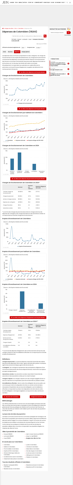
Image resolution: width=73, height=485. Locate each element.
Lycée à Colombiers (31, 444)
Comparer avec (31, 47)
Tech (16, 2)
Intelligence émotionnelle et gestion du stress (58, 74)
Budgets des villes (9, 28)
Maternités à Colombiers (32, 448)
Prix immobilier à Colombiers (11, 448)
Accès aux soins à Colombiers (34, 453)
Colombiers (20, 28)
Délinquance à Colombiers (33, 455)
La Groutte (24, 39)
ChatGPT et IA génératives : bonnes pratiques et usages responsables (58, 63)
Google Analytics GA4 (56, 69)
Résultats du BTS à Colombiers (34, 467)
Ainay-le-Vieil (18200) (31, 436)
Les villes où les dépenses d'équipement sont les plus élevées (29, 317)
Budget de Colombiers (38, 396)
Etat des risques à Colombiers (34, 450)
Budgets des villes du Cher (33, 438)
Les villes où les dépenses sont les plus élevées (33, 72)
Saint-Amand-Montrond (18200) (34, 434)
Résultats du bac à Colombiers (12, 468)
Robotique (46, 2)
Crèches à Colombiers (32, 446)
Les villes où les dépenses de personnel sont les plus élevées (29, 178)
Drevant (19, 39)
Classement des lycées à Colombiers (13, 458)
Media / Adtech (23, 2)
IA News (12, 2)
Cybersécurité (38, 2)
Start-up (30, 2)
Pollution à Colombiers (32, 457)
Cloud (52, 2)
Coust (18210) (7, 438)
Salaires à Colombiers (9, 446)
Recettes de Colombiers (11, 396)
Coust (30, 39)
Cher (15, 28)
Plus (63, 2)
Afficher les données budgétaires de (11, 47)
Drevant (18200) (8, 434)
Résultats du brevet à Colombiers (35, 465)
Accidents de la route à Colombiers (13, 456)
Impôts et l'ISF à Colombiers (11, 450)
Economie (58, 2)
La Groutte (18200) (9, 436)
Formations (55, 59)
